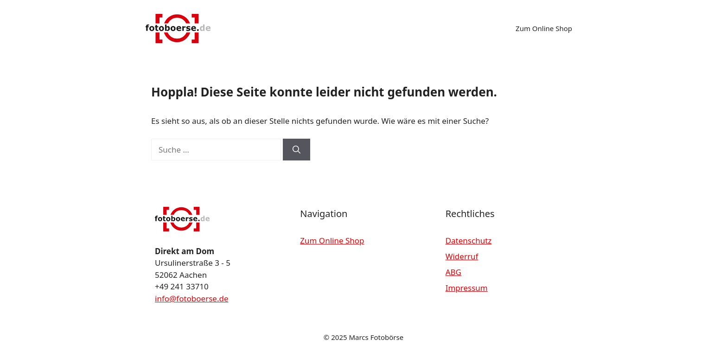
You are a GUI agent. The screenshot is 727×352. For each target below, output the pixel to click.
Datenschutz (469, 240)
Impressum (467, 287)
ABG (453, 272)
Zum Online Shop (544, 28)
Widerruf (462, 256)
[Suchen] (296, 150)
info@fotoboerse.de (192, 298)
